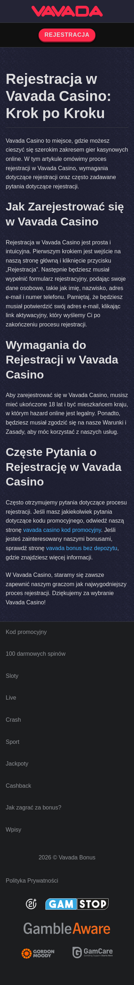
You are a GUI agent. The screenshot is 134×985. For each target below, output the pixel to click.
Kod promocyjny (26, 632)
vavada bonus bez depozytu (81, 548)
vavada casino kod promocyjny (62, 530)
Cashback (18, 786)
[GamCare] (93, 956)
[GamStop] (77, 904)
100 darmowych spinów (35, 654)
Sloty (12, 676)
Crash (13, 720)
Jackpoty (17, 764)
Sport (12, 742)
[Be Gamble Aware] (67, 928)
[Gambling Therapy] (42, 953)
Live (11, 698)
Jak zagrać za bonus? (33, 807)
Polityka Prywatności (32, 881)
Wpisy (13, 830)
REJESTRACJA (66, 35)
